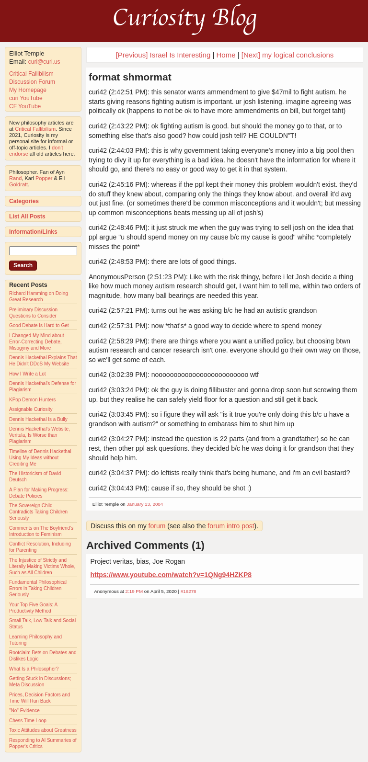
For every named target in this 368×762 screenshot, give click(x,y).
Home (226, 55)
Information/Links (33, 231)
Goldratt (18, 184)
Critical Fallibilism (31, 73)
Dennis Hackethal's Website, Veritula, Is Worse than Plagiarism (39, 435)
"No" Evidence (24, 710)
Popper (43, 178)
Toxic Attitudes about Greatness (43, 730)
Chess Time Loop (27, 720)
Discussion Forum (32, 82)
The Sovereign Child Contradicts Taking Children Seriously (38, 512)
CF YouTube (25, 106)
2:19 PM (134, 591)
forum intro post (230, 526)
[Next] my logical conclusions (288, 55)
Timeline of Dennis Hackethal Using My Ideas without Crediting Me (40, 457)
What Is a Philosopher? (33, 668)
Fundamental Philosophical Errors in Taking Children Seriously (38, 588)
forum (157, 526)
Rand (15, 178)
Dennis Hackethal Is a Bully (38, 419)
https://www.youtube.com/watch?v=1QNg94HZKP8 (171, 575)
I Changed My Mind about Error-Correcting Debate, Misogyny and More (36, 342)
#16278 (188, 591)
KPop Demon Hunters (32, 399)
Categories (24, 201)
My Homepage (27, 90)
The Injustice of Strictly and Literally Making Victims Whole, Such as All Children (42, 566)
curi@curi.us (44, 61)
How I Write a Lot (27, 373)
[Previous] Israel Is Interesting (163, 55)
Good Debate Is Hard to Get (39, 325)
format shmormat (130, 76)
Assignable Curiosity (31, 409)
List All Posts (27, 216)
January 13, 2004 (145, 504)
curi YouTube (26, 98)
